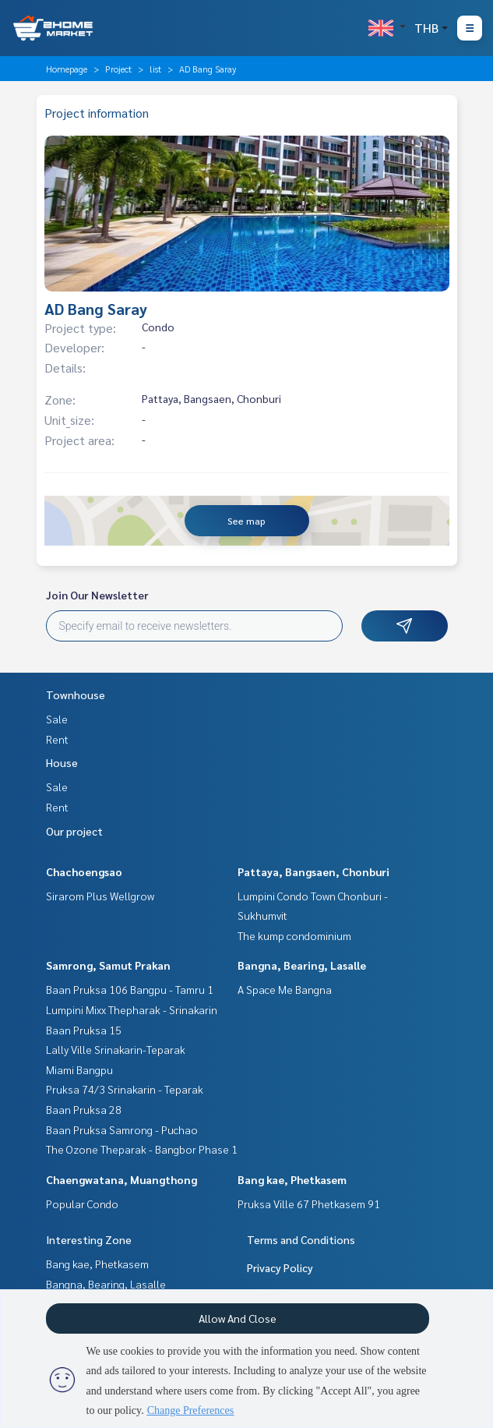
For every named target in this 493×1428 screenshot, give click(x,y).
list (155, 68)
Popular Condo (82, 1203)
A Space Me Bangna (285, 989)
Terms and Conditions (301, 1239)
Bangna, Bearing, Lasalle (302, 965)
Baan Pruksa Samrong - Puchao (122, 1129)
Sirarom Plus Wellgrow (100, 896)
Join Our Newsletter (97, 595)
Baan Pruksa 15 (83, 1030)
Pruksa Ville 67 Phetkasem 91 (309, 1203)
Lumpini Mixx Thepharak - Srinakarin (131, 1009)
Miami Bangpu (79, 1069)
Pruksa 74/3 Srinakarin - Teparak (124, 1089)
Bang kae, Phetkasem (292, 1179)
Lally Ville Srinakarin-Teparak (115, 1049)
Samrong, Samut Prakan (108, 965)
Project (118, 68)
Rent (57, 739)
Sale (57, 719)
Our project (74, 831)
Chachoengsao (84, 871)
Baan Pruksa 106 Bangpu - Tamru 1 (129, 989)
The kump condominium (294, 935)
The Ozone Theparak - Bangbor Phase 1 (142, 1149)
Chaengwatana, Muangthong (121, 1179)
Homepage (66, 68)
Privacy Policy (280, 1267)
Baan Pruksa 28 (83, 1109)
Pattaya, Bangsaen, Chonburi (313, 871)
